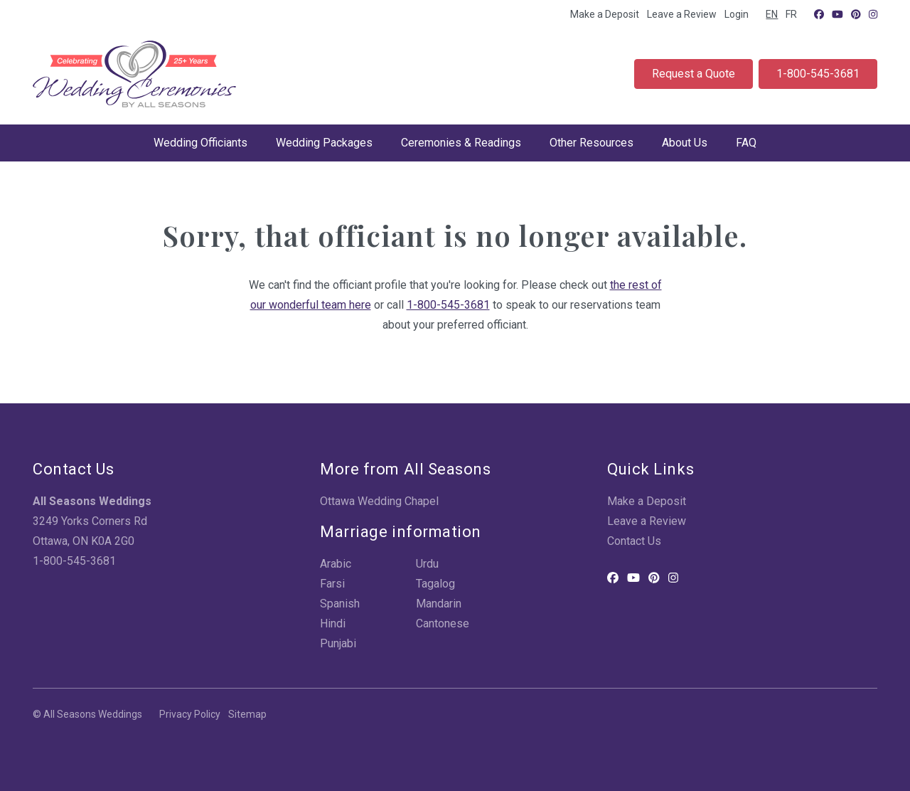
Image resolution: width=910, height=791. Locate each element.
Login (736, 14)
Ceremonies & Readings (461, 142)
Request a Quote (693, 73)
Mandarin (438, 603)
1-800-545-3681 (818, 73)
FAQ (746, 142)
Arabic (335, 563)
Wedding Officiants (200, 142)
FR (791, 14)
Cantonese (442, 623)
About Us (684, 142)
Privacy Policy (189, 714)
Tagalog (435, 583)
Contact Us (634, 541)
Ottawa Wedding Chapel (379, 501)
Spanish (340, 603)
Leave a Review (682, 14)
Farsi (332, 583)
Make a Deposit (604, 14)
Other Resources (591, 142)
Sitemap (247, 714)
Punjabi (338, 643)
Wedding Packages (324, 142)
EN (772, 14)
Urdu (427, 563)
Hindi (333, 623)
